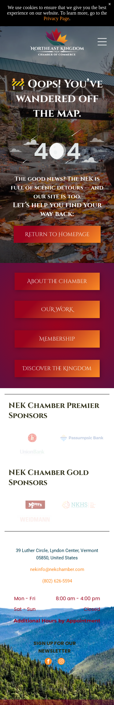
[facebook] (48, 662)
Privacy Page (56, 18)
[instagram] (61, 662)
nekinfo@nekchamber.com (57, 569)
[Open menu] (102, 41)
